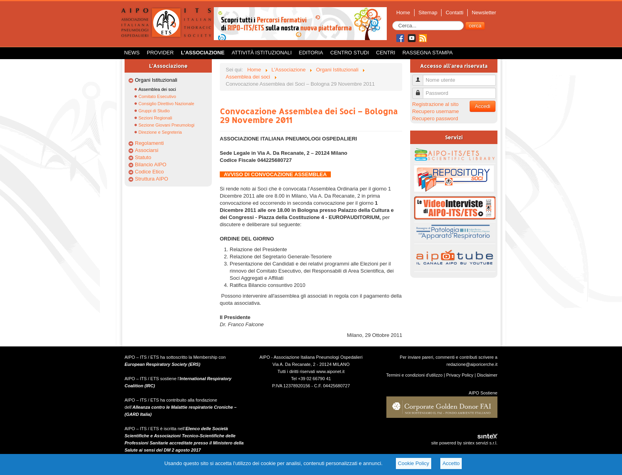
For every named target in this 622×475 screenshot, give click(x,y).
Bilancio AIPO (151, 164)
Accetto (450, 463)
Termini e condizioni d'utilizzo (414, 375)
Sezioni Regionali (155, 117)
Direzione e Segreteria (160, 132)
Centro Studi (349, 53)
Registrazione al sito (435, 104)
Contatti (454, 12)
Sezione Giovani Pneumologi (166, 125)
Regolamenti (149, 143)
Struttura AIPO (151, 179)
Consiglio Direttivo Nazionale (166, 103)
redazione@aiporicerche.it (471, 364)
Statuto (143, 157)
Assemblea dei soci (157, 89)
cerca (475, 26)
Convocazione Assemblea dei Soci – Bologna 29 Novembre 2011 (308, 115)
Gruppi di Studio (154, 110)
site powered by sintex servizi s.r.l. (464, 442)
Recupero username (435, 111)
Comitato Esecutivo (157, 96)
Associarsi (146, 150)
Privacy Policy (460, 375)
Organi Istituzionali (156, 80)
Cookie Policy (413, 463)
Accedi (482, 106)
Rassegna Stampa (427, 53)
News (132, 53)
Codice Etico (149, 172)
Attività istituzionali (262, 53)
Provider (160, 53)
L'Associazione (203, 53)
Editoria (311, 53)
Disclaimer (487, 375)
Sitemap (428, 12)
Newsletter (484, 12)
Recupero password (435, 118)
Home (403, 12)
